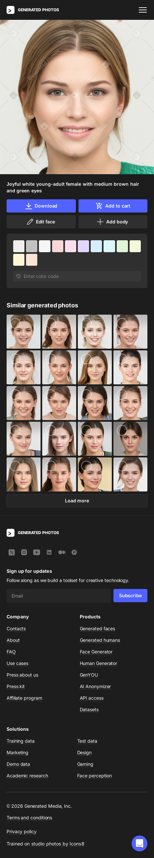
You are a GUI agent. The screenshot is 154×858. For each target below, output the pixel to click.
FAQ (11, 651)
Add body (112, 222)
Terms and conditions (29, 817)
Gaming (85, 764)
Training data (21, 741)
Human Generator (98, 663)
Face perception (94, 775)
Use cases (17, 663)
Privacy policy (22, 831)
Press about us (22, 675)
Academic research (27, 775)
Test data (87, 741)
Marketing (17, 752)
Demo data (18, 764)
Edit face (40, 222)
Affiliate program (24, 698)
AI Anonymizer (95, 686)
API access (92, 698)
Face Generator (96, 651)
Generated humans (100, 640)
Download (41, 206)
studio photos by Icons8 (57, 843)
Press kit (16, 686)
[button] (139, 843)
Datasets (89, 709)
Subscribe (130, 595)
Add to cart (112, 206)
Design (84, 752)
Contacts (16, 628)
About (13, 640)
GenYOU (89, 675)
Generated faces (97, 628)
